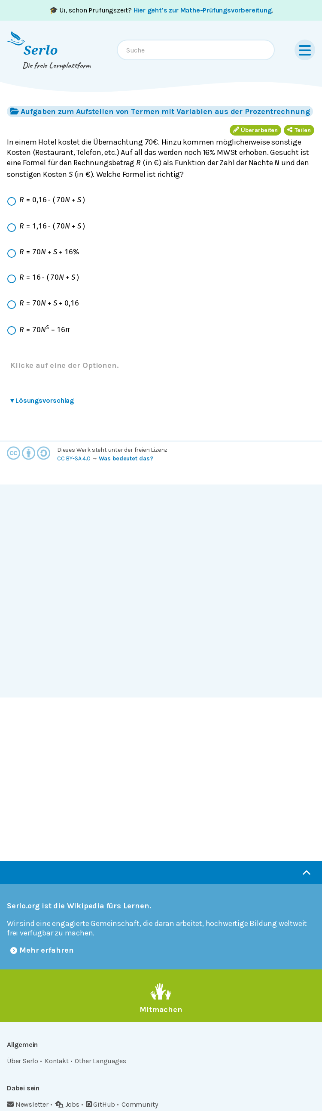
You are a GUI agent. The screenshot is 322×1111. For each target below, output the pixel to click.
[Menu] (305, 50)
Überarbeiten (255, 130)
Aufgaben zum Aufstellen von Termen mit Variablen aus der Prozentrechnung (160, 111)
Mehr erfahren (42, 950)
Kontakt (57, 1061)
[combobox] (196, 50)
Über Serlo (22, 1061)
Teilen (299, 130)
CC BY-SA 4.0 (74, 458)
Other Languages (100, 1061)
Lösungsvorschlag (42, 400)
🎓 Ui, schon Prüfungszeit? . (161, 10)
